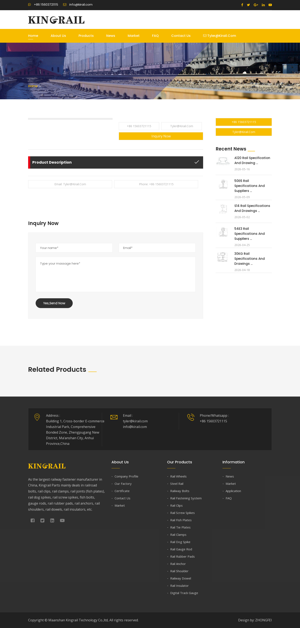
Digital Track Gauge (184, 593)
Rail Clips (176, 505)
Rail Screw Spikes (182, 513)
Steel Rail (176, 483)
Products (86, 35)
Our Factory (123, 483)
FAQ (155, 35)
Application (233, 491)
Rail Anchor (178, 564)
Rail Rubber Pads (182, 556)
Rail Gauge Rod (181, 549)
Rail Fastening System (186, 498)
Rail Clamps (178, 534)
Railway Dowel (180, 578)
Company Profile (126, 476)
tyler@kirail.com (219, 35)
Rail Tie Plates (180, 527)
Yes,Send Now (54, 303)
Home (33, 35)
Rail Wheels (178, 476)
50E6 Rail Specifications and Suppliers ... (249, 186)
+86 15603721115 (43, 4)
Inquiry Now (161, 136)
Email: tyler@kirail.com (70, 184)
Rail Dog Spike (180, 542)
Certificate (122, 491)
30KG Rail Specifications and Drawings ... (249, 258)
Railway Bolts (179, 491)
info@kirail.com (77, 4)
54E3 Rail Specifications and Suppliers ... (249, 233)
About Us (58, 35)
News (110, 35)
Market (134, 35)
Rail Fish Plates (181, 520)
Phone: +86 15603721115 (156, 184)
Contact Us (181, 35)
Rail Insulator (179, 585)
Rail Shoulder (179, 571)
